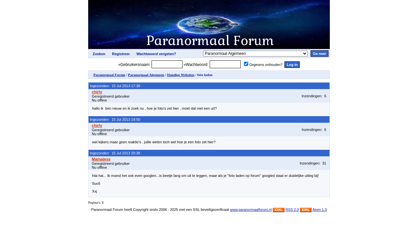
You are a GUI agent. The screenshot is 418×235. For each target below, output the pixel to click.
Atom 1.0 (320, 210)
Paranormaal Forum (109, 75)
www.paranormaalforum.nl (251, 210)
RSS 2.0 (292, 210)
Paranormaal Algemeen (146, 75)
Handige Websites (180, 75)
